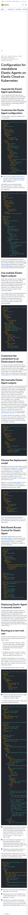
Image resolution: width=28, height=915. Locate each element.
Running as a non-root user (12, 632)
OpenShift (3, 614)
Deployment (14, 468)
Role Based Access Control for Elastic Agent (11, 530)
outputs (22, 101)
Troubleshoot (18, 9)
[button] (2, 51)
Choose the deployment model (14, 461)
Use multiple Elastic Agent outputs (11, 274)
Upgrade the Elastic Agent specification (11, 90)
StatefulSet (6, 469)
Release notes (11, 9)
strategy (15, 478)
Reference (25, 9)
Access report (24, 1)
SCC (8, 625)
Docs (2, 9)
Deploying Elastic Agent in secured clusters (14, 606)
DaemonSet (23, 468)
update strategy (17, 482)
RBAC (8, 543)
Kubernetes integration (6, 538)
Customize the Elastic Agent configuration (12, 111)
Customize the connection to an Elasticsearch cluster (12, 358)
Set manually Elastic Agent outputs (12, 381)
